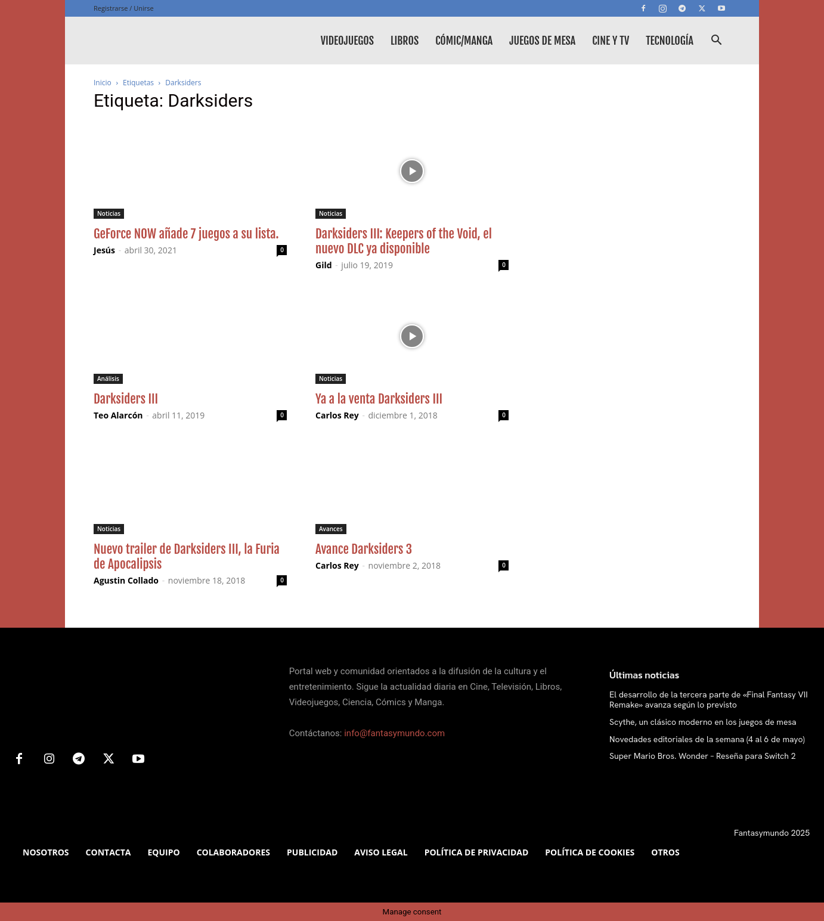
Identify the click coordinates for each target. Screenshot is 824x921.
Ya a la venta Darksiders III (378, 399)
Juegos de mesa (542, 40)
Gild (323, 265)
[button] (716, 41)
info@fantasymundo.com (394, 733)
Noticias (108, 213)
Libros (405, 40)
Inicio (102, 82)
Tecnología (669, 40)
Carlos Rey (337, 415)
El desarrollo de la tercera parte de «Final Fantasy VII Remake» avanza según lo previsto (708, 699)
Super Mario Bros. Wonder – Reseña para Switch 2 (702, 756)
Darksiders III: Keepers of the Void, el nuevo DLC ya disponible (403, 241)
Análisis (108, 378)
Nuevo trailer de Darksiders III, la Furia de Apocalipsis (187, 556)
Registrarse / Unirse (124, 8)
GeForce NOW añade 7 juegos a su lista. (186, 233)
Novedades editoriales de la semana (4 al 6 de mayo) (707, 739)
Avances (331, 529)
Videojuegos (347, 40)
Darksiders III (126, 399)
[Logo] (183, 40)
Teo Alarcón (118, 415)
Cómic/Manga (463, 40)
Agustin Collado (126, 580)
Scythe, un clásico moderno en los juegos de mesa (703, 722)
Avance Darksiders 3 (363, 549)
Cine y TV (610, 40)
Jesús (104, 250)
